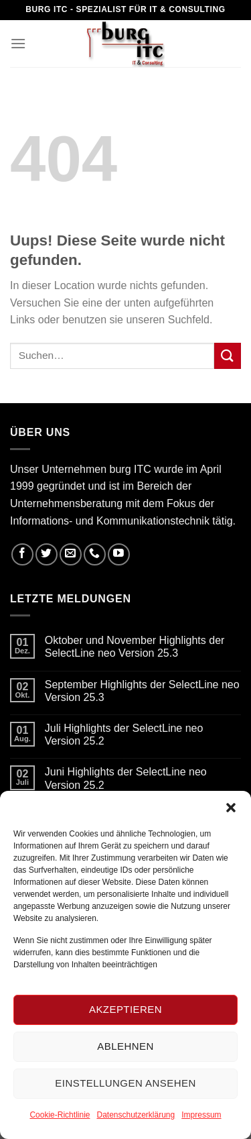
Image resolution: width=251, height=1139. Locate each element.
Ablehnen (125, 1046)
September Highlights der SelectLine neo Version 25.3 (142, 691)
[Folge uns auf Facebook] (22, 554)
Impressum (201, 1115)
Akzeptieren (125, 1009)
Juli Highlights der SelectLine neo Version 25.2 (124, 734)
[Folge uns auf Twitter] (46, 554)
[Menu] (18, 43)
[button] (231, 807)
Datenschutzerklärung (135, 1115)
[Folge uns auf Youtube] (119, 554)
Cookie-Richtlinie (59, 1115)
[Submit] (227, 356)
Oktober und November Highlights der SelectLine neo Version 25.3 (135, 647)
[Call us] (95, 554)
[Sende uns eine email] (71, 554)
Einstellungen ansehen (125, 1083)
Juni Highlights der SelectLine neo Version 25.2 (126, 778)
